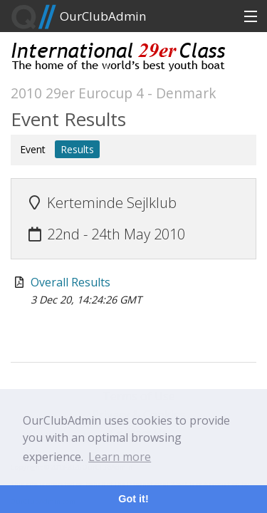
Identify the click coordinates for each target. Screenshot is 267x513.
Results (77, 149)
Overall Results (70, 282)
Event (33, 149)
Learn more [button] (119, 457)
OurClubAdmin (78, 17)
